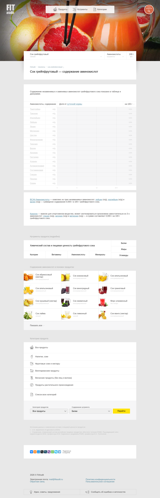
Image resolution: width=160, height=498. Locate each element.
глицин (46, 216)
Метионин (34, 131)
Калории (34, 255)
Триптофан (35, 109)
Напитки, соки (39, 356)
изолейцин (113, 200)
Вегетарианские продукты (44, 370)
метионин (74, 216)
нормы (74, 104)
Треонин (34, 113)
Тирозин (34, 144)
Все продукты (39, 347)
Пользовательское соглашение (100, 482)
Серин (33, 183)
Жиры (123, 249)
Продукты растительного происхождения (51, 385)
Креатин (34, 214)
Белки (123, 243)
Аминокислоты (78, 255)
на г (129, 104)
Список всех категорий (43, 394)
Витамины (56, 255)
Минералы (100, 255)
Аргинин (34, 153)
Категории (102, 9)
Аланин (33, 161)
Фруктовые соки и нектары (45, 363)
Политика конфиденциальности (100, 479)
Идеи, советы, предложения (47, 492)
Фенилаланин (36, 140)
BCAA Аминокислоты (40, 200)
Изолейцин (35, 118)
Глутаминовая (36, 170)
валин (33, 202)
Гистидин (34, 157)
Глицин (33, 174)
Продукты (62, 9)
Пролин (33, 179)
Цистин (33, 135)
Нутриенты (82, 9)
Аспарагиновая (37, 166)
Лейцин (33, 122)
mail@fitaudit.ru (56, 479)
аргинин (59, 216)
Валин (33, 148)
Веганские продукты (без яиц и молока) (51, 378)
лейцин (99, 200)
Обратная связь (37, 482)
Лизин (33, 127)
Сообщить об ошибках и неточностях (108, 492)
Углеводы (123, 255)
